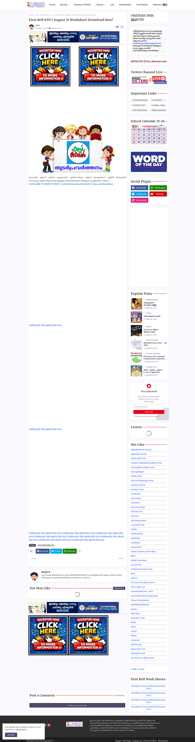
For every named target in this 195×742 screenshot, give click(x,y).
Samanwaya (136, 547)
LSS (112, 4)
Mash (44, 572)
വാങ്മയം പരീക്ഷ (158, 105)
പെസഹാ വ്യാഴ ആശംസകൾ (151, 331)
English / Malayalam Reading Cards (146, 463)
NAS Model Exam (140, 110)
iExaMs (134, 609)
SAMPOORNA (137, 534)
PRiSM (134, 636)
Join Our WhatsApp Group (142, 480)
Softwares (158, 4)
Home (52, 4)
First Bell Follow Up (43, 15)
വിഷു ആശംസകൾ (152, 316)
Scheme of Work (138, 485)
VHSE (133, 627)
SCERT (134, 631)
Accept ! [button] (11, 735)
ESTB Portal (136, 644)
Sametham (135, 543)
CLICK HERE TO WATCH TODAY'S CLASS (48, 184)
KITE (133, 574)
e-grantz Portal (137, 525)
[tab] (52, 4)
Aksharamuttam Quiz (159, 110)
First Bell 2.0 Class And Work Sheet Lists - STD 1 (148, 687)
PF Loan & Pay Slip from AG (143, 582)
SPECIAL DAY (137, 511)
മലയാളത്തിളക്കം (138, 472)
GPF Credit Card (138, 587)
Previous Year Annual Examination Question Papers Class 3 (155, 357)
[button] (165, 4)
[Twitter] (56, 551)
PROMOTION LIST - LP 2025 (155, 344)
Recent (63, 4)
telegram (141, 194)
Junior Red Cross (138, 649)
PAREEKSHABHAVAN (140, 605)
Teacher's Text (137, 489)
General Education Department (144, 596)
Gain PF (134, 578)
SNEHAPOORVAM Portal (141, 569)
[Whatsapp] (70, 551)
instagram (141, 200)
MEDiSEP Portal (138, 653)
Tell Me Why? (136, 476)
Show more (119, 588)
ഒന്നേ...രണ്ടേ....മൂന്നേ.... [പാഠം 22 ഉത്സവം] (154, 371)
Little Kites (135, 613)
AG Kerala (135, 640)
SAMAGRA (135, 538)
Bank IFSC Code (138, 618)
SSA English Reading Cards (142, 467)
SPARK (134, 529)
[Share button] (79, 551)
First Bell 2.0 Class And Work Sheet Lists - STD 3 (148, 701)
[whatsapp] (45, 725)
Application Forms (139, 454)
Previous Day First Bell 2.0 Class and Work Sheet (90, 184)
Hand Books (125, 4)
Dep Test (134, 516)
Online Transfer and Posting (143, 551)
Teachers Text (139, 105)
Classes (99, 4)
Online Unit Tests (138, 458)
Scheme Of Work (82, 4)
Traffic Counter (138, 669)
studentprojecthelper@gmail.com (146, 43)
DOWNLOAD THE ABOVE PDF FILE (45, 325)
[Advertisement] (77, 105)
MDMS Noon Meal (139, 560)
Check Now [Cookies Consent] (20, 729)
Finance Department (140, 600)
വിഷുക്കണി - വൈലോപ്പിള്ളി (150, 304)
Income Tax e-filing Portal (142, 658)
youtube (160, 194)
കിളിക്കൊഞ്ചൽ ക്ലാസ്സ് (141, 449)
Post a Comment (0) (77, 705)
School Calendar (138, 507)
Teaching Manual (140, 100)
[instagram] (48, 725)
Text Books (142, 4)
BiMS (133, 556)
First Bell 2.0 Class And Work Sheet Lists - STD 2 (148, 694)
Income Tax (136, 565)
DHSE (133, 622)
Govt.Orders (136, 498)
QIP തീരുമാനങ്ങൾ (138, 520)
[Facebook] (43, 551)
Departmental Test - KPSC (142, 591)
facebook (141, 187)
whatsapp (160, 187)
